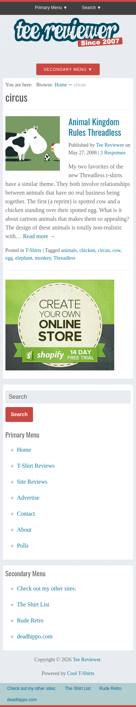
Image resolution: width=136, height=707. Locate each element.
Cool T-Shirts (80, 673)
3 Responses (113, 152)
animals (69, 250)
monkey (43, 258)
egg (9, 258)
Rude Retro (30, 620)
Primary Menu (48, 7)
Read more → (38, 236)
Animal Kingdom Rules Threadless (95, 126)
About (24, 530)
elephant (23, 258)
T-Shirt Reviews (36, 466)
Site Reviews (32, 482)
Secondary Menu (65, 69)
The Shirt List (33, 604)
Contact (26, 514)
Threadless (64, 258)
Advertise (28, 498)
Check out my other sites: (47, 588)
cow (116, 250)
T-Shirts (33, 250)
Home (60, 85)
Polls (23, 546)
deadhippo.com (35, 636)
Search (89, 7)
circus (104, 250)
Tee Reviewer (110, 145)
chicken (87, 250)
